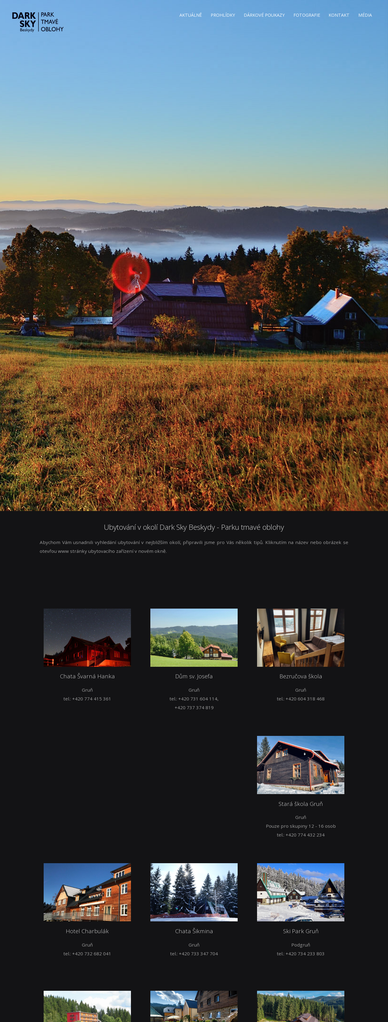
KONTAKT (339, 15)
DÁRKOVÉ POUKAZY (264, 15)
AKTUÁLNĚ (190, 15)
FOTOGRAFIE (306, 15)
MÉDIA (365, 15)
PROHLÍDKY (223, 15)
